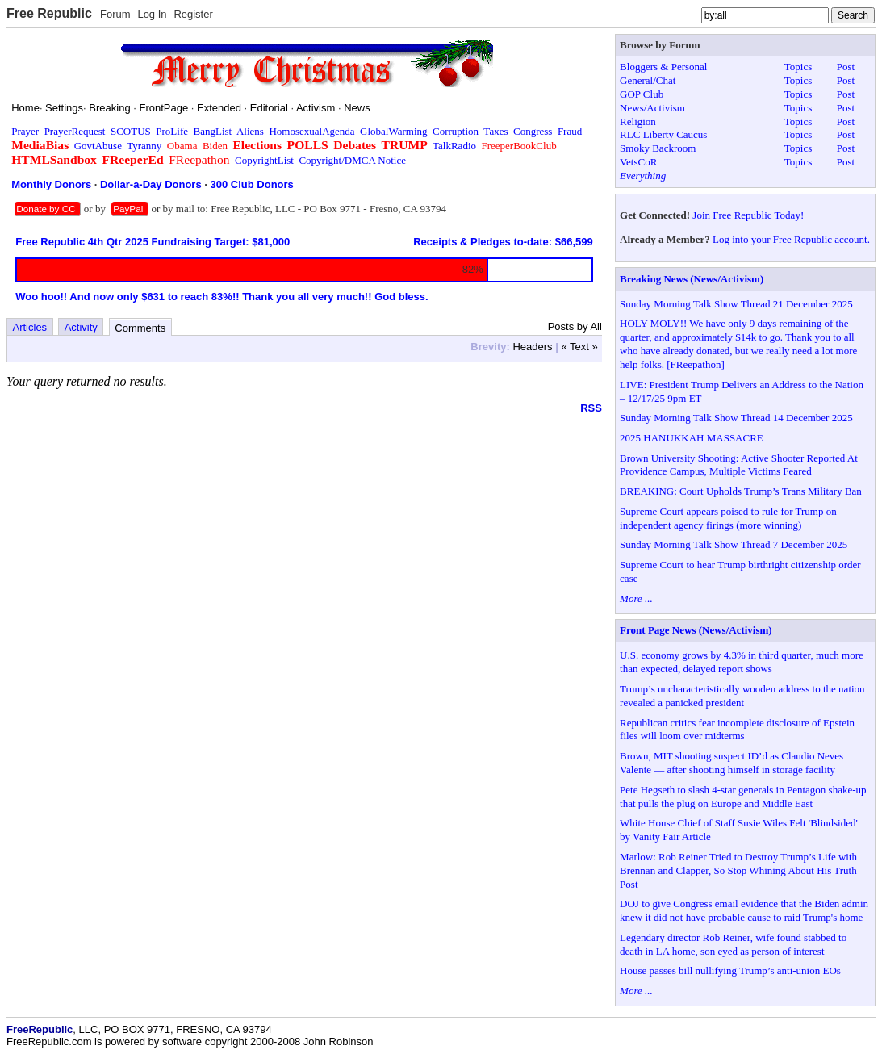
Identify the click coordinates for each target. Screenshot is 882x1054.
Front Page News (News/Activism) (696, 630)
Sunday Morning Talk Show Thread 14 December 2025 (736, 418)
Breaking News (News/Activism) (691, 279)
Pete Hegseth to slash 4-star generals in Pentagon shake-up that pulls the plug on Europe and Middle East (743, 796)
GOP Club (641, 94)
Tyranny (144, 146)
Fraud (570, 131)
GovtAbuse (98, 146)
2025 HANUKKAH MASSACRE (691, 438)
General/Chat (647, 80)
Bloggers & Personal (663, 67)
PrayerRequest (75, 131)
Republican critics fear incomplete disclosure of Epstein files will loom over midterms (737, 729)
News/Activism (652, 108)
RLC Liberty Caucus (663, 134)
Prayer (25, 131)
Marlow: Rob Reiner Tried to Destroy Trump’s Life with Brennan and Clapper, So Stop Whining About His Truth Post (738, 870)
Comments (140, 328)
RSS (591, 408)
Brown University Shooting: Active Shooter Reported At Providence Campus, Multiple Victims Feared (739, 465)
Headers (532, 347)
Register (192, 14)
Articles (30, 327)
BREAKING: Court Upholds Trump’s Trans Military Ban (741, 491)
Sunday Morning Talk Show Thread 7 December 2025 (733, 544)
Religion (638, 121)
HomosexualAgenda (311, 131)
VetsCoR (638, 162)
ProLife (172, 131)
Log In (151, 14)
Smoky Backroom (658, 148)
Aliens (250, 131)
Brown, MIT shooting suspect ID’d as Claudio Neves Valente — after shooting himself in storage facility (731, 763)
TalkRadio (454, 146)
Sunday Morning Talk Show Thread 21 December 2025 (736, 304)
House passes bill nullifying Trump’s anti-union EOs (730, 970)
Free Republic (49, 13)
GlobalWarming (393, 131)
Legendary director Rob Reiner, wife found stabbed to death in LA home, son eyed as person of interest (733, 944)
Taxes (495, 131)
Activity (81, 327)
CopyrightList (264, 160)
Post (846, 67)
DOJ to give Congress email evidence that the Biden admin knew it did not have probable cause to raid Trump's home (744, 910)
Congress (532, 131)
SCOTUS (131, 131)
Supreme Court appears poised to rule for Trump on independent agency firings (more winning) (728, 518)
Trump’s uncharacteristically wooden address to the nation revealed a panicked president (742, 696)
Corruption (456, 131)
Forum (115, 14)
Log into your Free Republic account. (791, 239)
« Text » (579, 347)
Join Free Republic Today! (748, 215)
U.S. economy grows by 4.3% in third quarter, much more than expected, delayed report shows (741, 662)
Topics (798, 67)
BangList (213, 131)
